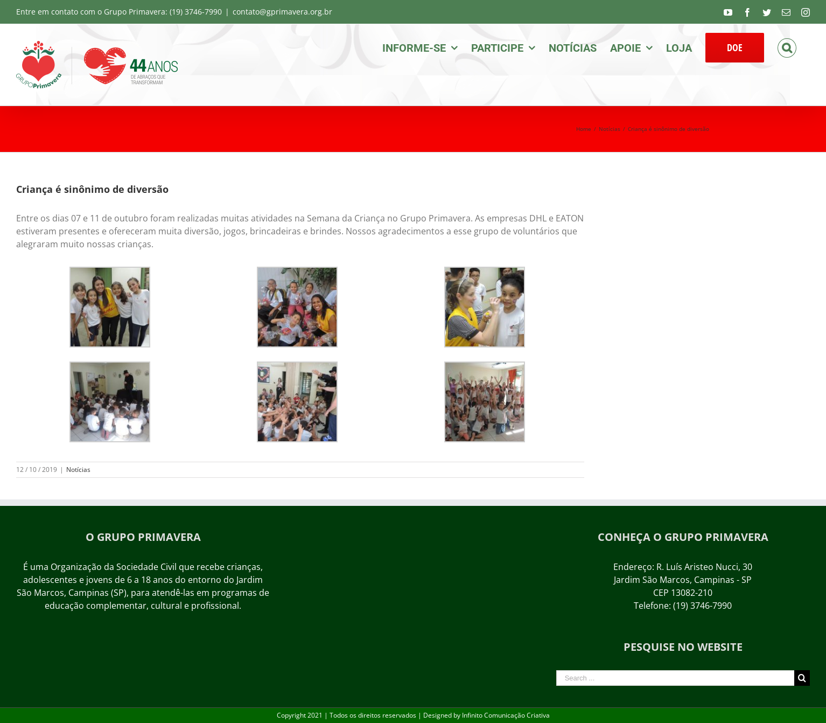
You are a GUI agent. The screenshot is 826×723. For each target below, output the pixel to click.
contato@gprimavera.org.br (282, 11)
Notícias (78, 469)
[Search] (787, 46)
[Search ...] (675, 678)
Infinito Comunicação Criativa (506, 715)
